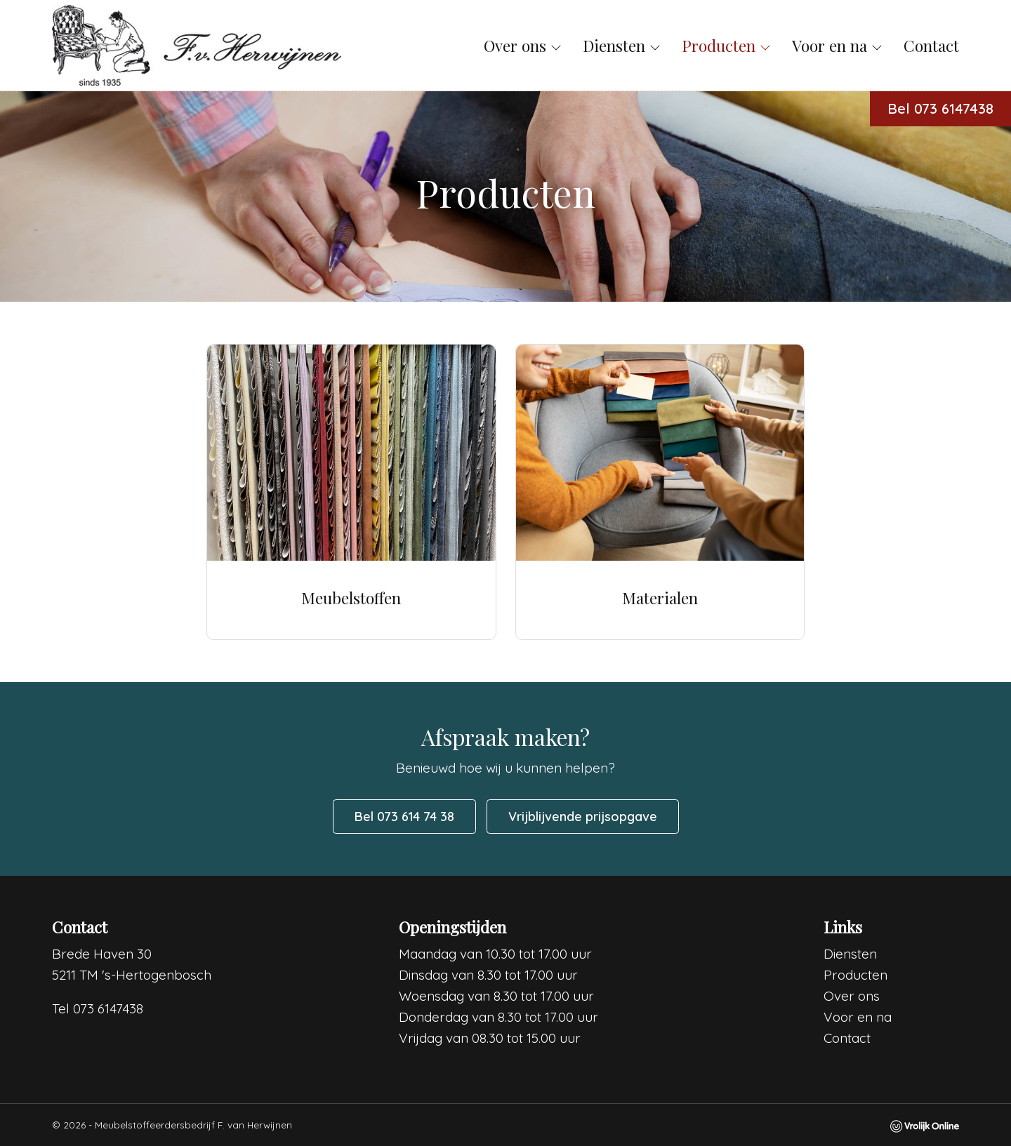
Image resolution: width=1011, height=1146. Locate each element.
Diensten (622, 45)
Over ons (523, 45)
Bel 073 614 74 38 (404, 816)
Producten (726, 45)
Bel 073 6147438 (940, 108)
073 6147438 (108, 1008)
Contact (931, 45)
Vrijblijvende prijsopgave (582, 816)
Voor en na (837, 45)
